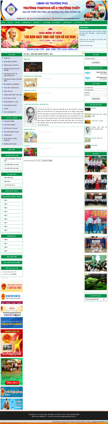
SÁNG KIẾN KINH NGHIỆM (11, 262)
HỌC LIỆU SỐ (8, 91)
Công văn (10, 22)
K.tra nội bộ (56, 22)
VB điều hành (27, 22)
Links (86, 22)
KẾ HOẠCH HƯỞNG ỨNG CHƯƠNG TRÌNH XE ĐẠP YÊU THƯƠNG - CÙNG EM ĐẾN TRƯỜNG (93, 33)
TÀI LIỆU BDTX (12, 174)
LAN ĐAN (27, 146)
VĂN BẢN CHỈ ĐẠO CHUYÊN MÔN (13, 80)
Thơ (51, 54)
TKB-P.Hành (67, 22)
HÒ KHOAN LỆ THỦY (10, 105)
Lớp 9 (5, 230)
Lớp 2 (5, 204)
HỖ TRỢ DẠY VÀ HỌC (11, 128)
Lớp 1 (5, 200)
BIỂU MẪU (11, 150)
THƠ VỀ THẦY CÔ (29, 129)
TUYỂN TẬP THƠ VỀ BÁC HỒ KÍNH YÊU (36, 104)
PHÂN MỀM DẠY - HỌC (11, 102)
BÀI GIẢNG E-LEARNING (11, 84)
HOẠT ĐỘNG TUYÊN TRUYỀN (10, 139)
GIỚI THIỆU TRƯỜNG (10, 61)
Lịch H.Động (46, 22)
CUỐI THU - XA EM (30, 90)
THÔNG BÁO (8, 135)
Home (3, 22)
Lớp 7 (5, 222)
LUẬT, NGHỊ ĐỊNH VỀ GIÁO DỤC (12, 160)
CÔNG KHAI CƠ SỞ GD (11, 65)
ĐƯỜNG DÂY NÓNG (10, 144)
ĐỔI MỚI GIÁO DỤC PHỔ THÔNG (11, 69)
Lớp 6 (5, 219)
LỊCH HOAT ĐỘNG (9, 125)
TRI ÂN (27, 59)
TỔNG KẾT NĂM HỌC (86, 45)
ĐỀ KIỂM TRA (11, 236)
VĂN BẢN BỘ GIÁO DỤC (11, 164)
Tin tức (26, 54)
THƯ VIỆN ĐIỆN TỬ (10, 112)
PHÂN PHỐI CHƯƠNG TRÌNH (12, 196)
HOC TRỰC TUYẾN (10, 98)
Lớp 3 (5, 207)
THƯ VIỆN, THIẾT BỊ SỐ (11, 88)
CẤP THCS (7, 181)
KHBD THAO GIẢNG (11, 191)
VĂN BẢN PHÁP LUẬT (12, 155)
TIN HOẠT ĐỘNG (9, 121)
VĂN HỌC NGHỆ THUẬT (11, 132)
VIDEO (6, 108)
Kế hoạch (37, 22)
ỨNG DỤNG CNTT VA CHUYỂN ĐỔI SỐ (10, 74)
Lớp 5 (5, 215)
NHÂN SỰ (7, 58)
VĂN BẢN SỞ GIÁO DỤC (11, 168)
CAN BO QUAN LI (9, 185)
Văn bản (17, 22)
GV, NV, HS (78, 22)
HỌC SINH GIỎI (12, 257)
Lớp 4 (5, 211)
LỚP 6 (6, 239)
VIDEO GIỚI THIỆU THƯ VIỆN (13, 95)
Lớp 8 (5, 226)
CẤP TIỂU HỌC (8, 178)
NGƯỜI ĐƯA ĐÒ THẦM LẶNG (33, 76)
